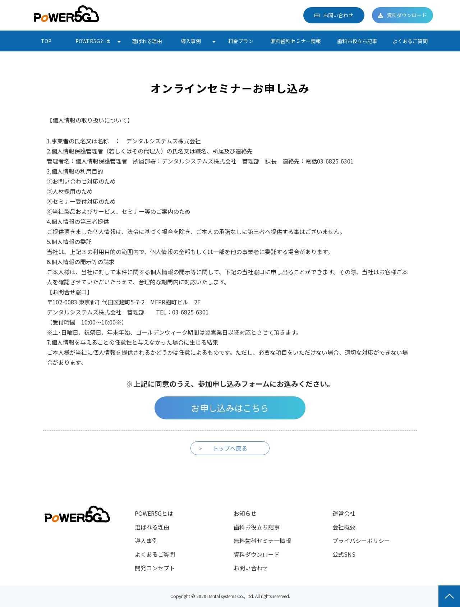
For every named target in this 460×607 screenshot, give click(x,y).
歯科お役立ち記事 (357, 41)
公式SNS (343, 554)
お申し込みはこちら (230, 407)
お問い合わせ (338, 15)
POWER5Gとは (92, 41)
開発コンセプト (155, 568)
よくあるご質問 (410, 41)
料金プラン (240, 41)
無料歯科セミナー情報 (296, 41)
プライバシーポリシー (361, 540)
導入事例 (191, 41)
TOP (46, 41)
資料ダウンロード (407, 15)
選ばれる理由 (147, 41)
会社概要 (343, 527)
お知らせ (245, 513)
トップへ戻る (230, 448)
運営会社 (343, 513)
